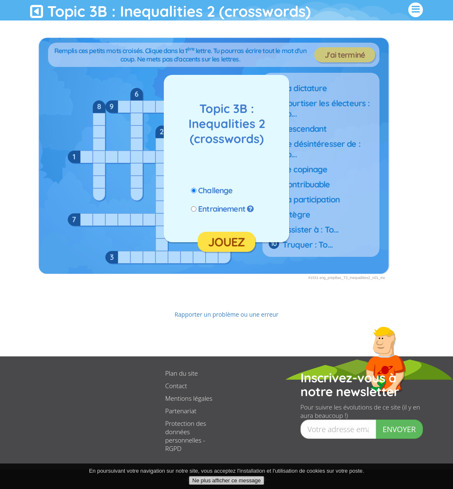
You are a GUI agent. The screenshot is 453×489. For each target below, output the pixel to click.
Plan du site (181, 373)
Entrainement (221, 209)
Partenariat (180, 411)
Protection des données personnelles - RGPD (185, 436)
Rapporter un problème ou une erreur (227, 314)
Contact (176, 385)
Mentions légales (188, 398)
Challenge (215, 190)
